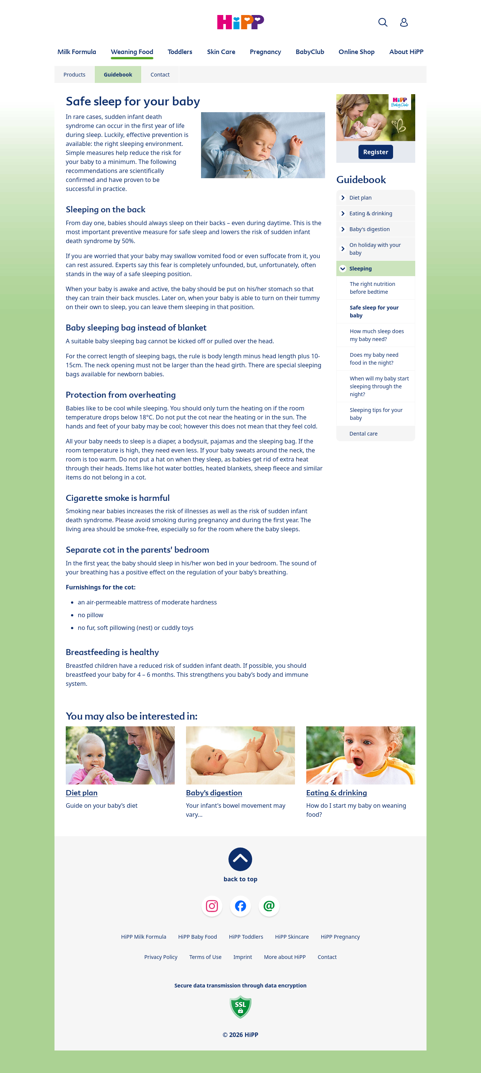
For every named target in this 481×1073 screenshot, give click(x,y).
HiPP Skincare (292, 936)
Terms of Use (205, 956)
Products (74, 74)
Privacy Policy (160, 956)
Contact (160, 74)
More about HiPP (285, 956)
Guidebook (118, 74)
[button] (382, 22)
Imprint (242, 956)
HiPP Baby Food (197, 936)
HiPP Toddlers (246, 936)
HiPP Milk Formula (143, 936)
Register (376, 152)
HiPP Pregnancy (340, 936)
